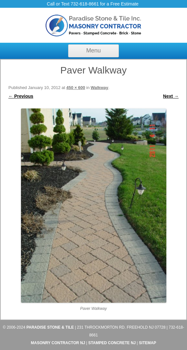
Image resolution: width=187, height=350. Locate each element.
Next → (171, 96)
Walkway (99, 87)
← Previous (20, 96)
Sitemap (147, 343)
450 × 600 (75, 87)
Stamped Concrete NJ (112, 343)
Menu (93, 50)
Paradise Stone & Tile (50, 327)
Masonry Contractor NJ (58, 343)
